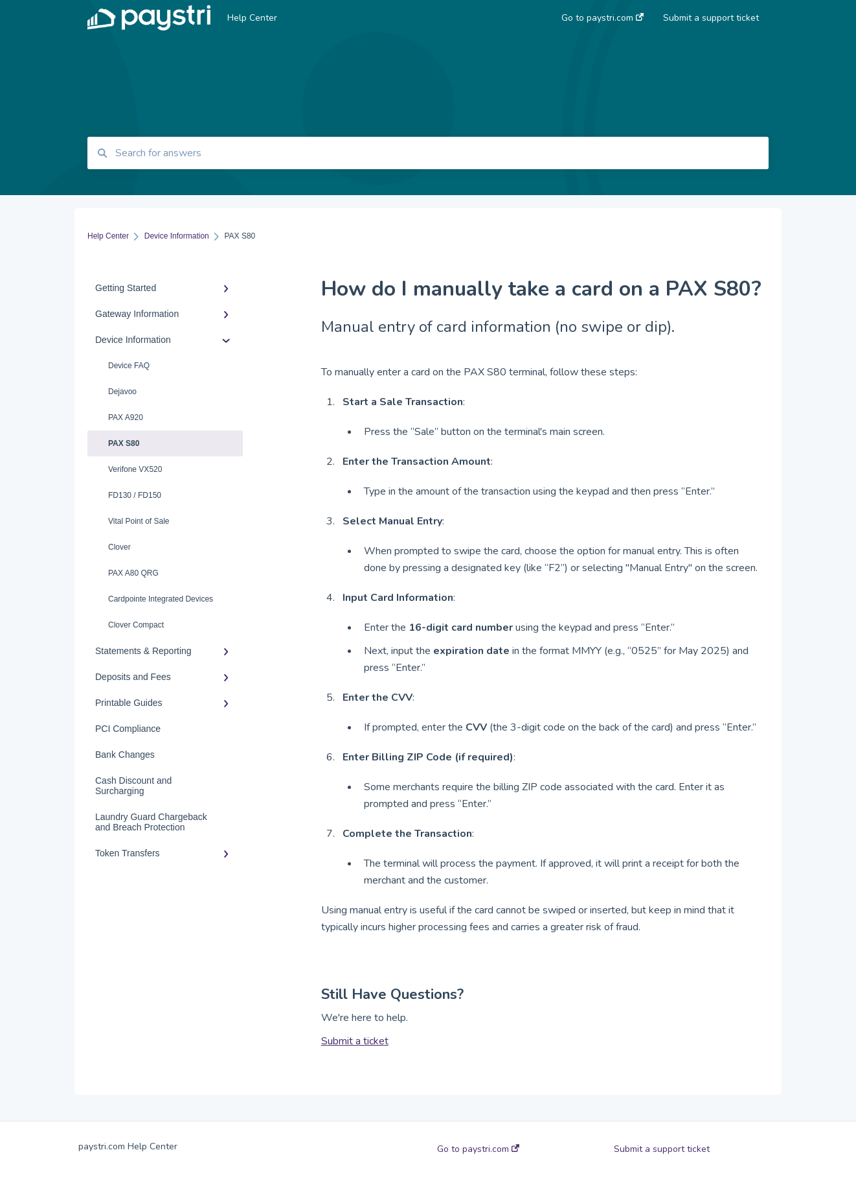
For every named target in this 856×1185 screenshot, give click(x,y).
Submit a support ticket (662, 1149)
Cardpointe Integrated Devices (160, 599)
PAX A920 (125, 417)
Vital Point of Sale (139, 521)
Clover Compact (136, 624)
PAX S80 (123, 443)
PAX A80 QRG (133, 573)
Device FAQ (129, 365)
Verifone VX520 (135, 469)
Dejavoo (122, 391)
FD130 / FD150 (134, 495)
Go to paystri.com (478, 1149)
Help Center (252, 18)
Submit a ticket (355, 1041)
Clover (119, 547)
